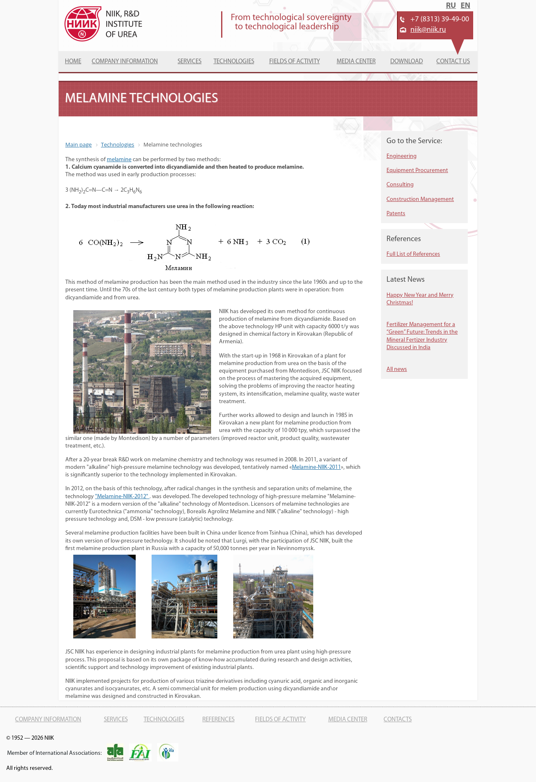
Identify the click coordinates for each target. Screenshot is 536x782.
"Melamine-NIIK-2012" (122, 497)
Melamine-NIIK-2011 (316, 467)
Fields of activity (294, 62)
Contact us (453, 62)
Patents (396, 214)
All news (397, 369)
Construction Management (420, 199)
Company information (125, 62)
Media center (347, 720)
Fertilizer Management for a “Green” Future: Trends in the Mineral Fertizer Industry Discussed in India (422, 336)
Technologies (234, 62)
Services (189, 62)
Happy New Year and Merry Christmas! (420, 299)
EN (465, 6)
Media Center (356, 62)
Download (406, 62)
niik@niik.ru (428, 30)
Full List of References (413, 254)
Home (73, 62)
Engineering (402, 156)
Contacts (398, 720)
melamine (119, 160)
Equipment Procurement (417, 170)
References (218, 720)
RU (451, 6)
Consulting (400, 185)
